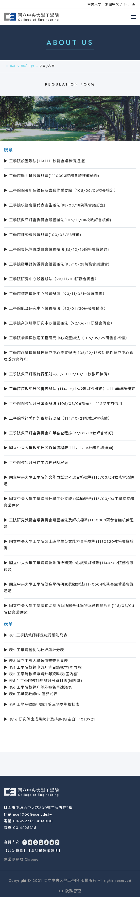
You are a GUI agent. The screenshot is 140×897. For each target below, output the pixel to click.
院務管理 (70, 891)
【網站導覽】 (15, 850)
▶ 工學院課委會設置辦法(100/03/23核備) (42, 234)
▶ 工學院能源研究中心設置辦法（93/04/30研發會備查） (56, 308)
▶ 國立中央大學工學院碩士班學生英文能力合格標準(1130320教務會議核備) (69, 545)
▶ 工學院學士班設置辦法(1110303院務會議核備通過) (51, 175)
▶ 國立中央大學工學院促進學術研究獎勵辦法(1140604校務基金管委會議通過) (69, 588)
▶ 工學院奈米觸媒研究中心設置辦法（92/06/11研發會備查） (59, 323)
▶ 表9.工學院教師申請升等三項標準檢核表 (42, 704)
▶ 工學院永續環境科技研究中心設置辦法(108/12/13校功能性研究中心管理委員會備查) (68, 356)
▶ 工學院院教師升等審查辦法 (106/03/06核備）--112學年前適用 (63, 403)
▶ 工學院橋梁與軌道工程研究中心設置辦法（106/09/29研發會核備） (66, 338)
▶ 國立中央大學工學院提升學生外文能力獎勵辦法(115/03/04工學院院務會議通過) (69, 502)
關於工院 (28, 66)
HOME (11, 66)
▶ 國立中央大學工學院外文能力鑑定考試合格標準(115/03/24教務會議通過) (69, 481)
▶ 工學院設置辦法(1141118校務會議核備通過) (45, 161)
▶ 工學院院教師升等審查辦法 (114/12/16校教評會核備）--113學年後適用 (70, 389)
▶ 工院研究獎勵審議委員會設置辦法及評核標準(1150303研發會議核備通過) (69, 523)
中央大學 (94, 4)
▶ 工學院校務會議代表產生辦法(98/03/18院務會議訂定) (54, 205)
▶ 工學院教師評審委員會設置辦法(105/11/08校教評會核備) (57, 220)
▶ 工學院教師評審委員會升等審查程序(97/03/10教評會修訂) (58, 433)
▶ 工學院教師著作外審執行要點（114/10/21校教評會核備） (58, 418)
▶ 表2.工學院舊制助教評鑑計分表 (34, 650)
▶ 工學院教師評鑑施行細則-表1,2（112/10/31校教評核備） (57, 374)
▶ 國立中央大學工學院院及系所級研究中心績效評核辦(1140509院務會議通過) (69, 566)
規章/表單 (47, 66)
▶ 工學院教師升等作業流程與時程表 (36, 462)
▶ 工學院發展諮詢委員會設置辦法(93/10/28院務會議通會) (56, 264)
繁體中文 (112, 4)
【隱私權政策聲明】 (44, 850)
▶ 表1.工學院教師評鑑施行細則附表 (36, 635)
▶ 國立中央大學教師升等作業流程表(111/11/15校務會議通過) (58, 448)
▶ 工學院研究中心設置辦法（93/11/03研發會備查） (51, 279)
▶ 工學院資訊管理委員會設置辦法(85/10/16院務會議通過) (56, 249)
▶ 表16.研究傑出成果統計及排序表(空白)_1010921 (49, 719)
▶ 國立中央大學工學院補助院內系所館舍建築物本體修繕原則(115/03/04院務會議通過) (69, 609)
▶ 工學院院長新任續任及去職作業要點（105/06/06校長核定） (61, 190)
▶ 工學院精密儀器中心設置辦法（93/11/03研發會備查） (55, 293)
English (129, 4)
